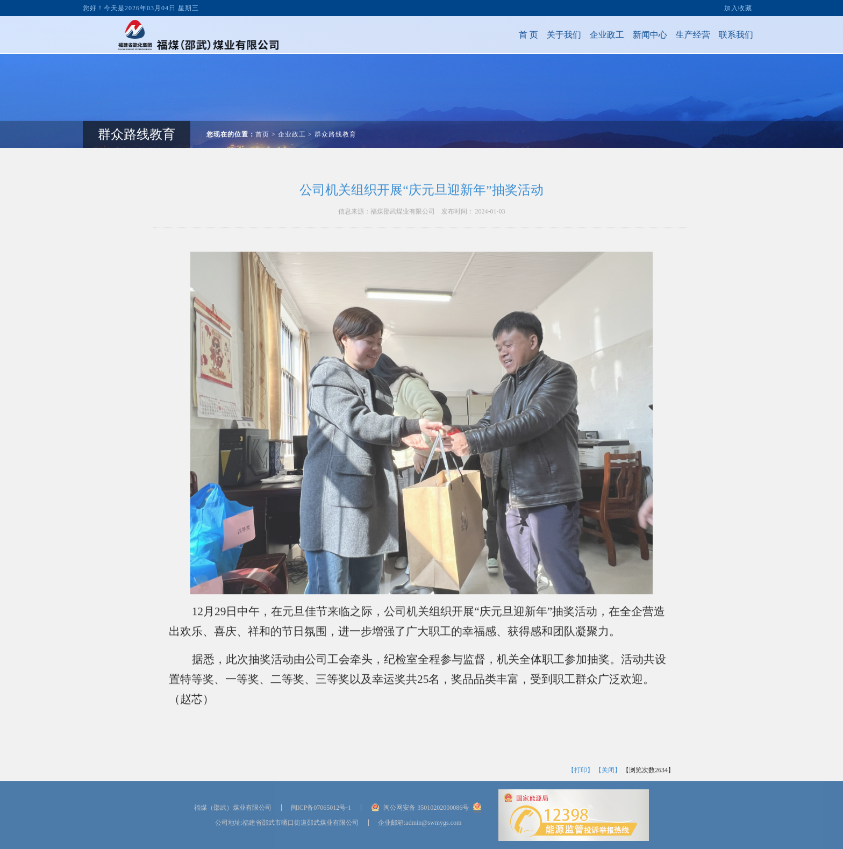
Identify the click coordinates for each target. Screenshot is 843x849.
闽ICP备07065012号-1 (321, 807)
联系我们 (719, 34)
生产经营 (676, 34)
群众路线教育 (335, 117)
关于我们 (547, 34)
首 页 (511, 34)
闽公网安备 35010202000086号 (426, 807)
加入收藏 (738, 6)
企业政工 (590, 34)
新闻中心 (633, 34)
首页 (262, 117)
